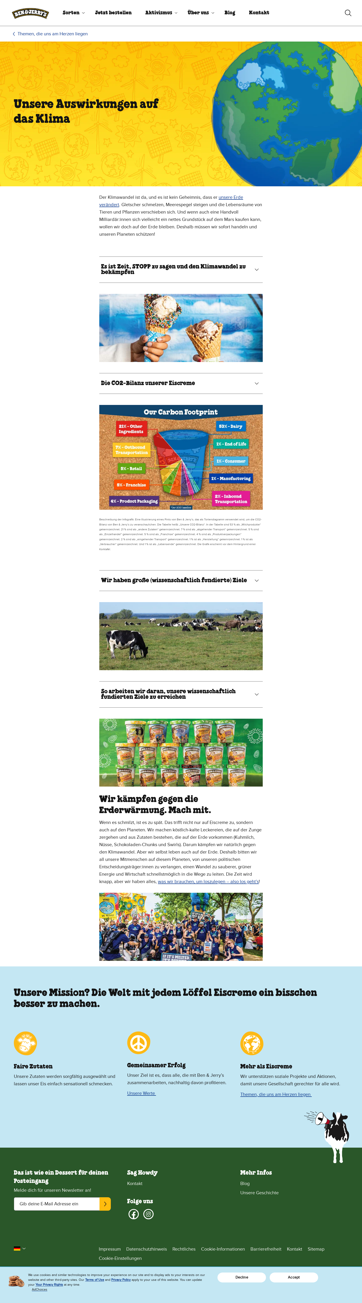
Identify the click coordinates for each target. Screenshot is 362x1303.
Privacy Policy (121, 1280)
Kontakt (259, 13)
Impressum (110, 1249)
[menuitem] (72, 13)
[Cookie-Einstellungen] (223, 1258)
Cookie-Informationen (223, 1249)
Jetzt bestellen (113, 13)
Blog (230, 13)
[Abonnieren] (105, 1204)
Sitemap (316, 1249)
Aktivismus (158, 13)
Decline (241, 1277)
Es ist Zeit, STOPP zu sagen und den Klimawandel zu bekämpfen (173, 269)
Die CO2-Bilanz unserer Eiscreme (148, 383)
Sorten (71, 13)
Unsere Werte (141, 1093)
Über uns (198, 13)
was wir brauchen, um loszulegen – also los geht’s (208, 881)
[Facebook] (133, 1214)
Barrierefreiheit (265, 1249)
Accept (294, 1277)
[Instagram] (148, 1214)
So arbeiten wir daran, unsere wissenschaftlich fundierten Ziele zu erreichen (168, 694)
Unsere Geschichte (259, 1193)
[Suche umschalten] (348, 12)
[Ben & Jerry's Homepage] (30, 13)
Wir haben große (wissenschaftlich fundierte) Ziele (174, 580)
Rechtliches (184, 1249)
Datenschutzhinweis (146, 1249)
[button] (20, 1248)
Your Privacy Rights (49, 1285)
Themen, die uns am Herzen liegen (53, 34)
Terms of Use (94, 1280)
